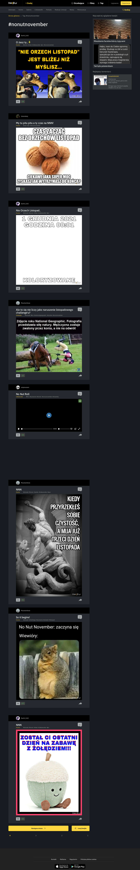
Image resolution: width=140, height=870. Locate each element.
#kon (32, 315)
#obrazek (26, 213)
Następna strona (38, 828)
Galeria (28, 10)
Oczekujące (79, 3)
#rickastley (56, 396)
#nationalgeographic (40, 315)
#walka (36, 492)
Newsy (72, 10)
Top (101, 3)
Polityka (49, 10)
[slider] (37, 429)
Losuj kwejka (80, 828)
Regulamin (73, 859)
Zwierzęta (11, 10)
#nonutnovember (49, 45)
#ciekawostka (36, 45)
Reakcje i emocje (60, 10)
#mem (30, 45)
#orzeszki (46, 620)
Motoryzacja (81, 10)
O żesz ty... (23, 42)
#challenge (32, 620)
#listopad (52, 620)
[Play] (19, 429)
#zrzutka (49, 315)
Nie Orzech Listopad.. (28, 210)
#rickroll (39, 396)
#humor (25, 45)
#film (27, 396)
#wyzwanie (33, 396)
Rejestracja (126, 3)
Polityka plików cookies (88, 859)
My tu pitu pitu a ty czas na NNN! (35, 123)
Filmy (92, 3)
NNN (19, 489)
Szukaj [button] (127, 10)
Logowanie (114, 3)
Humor (20, 10)
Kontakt (53, 859)
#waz (49, 492)
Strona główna (14, 16)
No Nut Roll (22, 394)
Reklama (63, 859)
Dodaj (29, 3)
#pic (42, 45)
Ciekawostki (39, 10)
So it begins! (23, 617)
